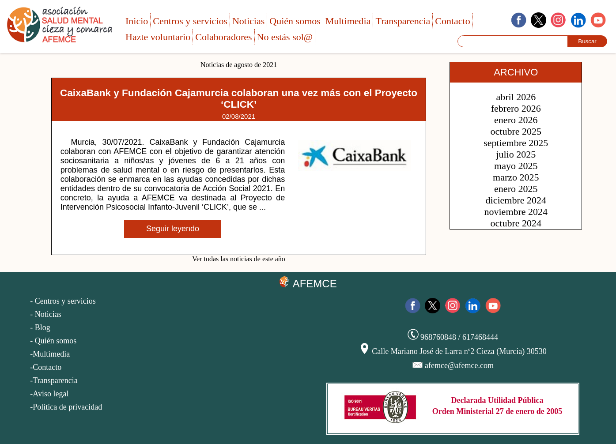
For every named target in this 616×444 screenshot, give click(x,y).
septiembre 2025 (516, 142)
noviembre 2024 (516, 211)
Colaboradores (223, 36)
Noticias (248, 20)
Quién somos (295, 20)
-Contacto (45, 367)
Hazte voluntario (157, 36)
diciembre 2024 (516, 200)
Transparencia (402, 20)
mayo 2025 (515, 165)
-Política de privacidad (66, 407)
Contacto (452, 20)
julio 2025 (516, 154)
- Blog (40, 327)
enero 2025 (515, 188)
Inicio (136, 20)
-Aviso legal (49, 393)
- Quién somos (53, 340)
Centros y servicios (190, 20)
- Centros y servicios (62, 301)
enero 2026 (515, 119)
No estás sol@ (285, 36)
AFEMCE (307, 283)
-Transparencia (53, 380)
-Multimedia (50, 354)
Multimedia (348, 20)
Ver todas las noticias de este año (238, 259)
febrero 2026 (516, 108)
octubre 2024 (516, 223)
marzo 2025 (516, 177)
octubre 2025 (516, 131)
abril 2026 (516, 96)
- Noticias (45, 314)
